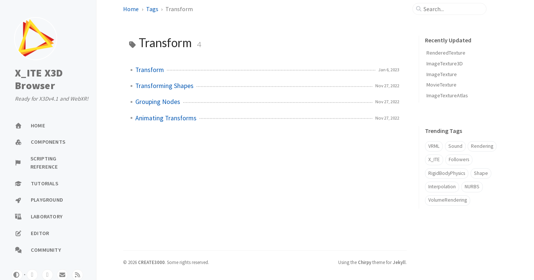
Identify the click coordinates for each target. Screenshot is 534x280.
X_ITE (434, 159)
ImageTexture (441, 74)
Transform (149, 70)
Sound (455, 146)
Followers (459, 159)
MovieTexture (441, 84)
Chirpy (364, 262)
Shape (481, 173)
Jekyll (399, 262)
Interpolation (442, 186)
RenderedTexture (445, 52)
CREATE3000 (151, 262)
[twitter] (47, 275)
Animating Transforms (166, 118)
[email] (62, 275)
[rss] (77, 275)
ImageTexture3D (444, 63)
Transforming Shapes (164, 86)
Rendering (482, 146)
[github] (32, 275)
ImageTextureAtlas (447, 95)
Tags (152, 9)
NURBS (472, 186)
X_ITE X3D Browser (39, 79)
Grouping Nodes (157, 102)
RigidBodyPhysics (446, 173)
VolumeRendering (447, 200)
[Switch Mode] (17, 275)
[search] (452, 8)
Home (131, 9)
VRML (433, 146)
